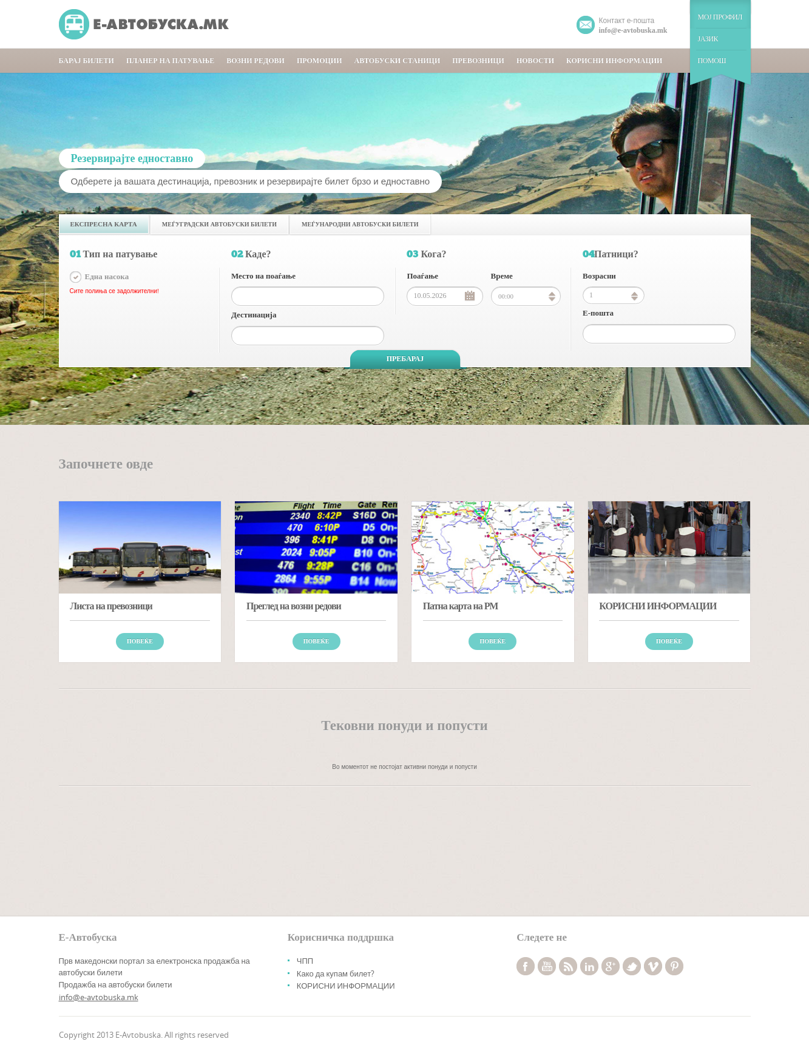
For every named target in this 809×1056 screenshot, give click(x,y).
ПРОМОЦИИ (319, 60)
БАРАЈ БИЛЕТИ (86, 60)
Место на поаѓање (263, 275)
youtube (547, 966)
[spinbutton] (614, 295)
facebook (525, 966)
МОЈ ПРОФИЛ (720, 17)
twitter (632, 966)
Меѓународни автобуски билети (360, 224)
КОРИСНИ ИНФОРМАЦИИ (614, 60)
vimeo (653, 966)
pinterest (674, 966)
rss (568, 966)
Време (502, 275)
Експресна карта (103, 224)
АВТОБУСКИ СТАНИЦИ (397, 60)
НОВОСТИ (535, 60)
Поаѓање (422, 275)
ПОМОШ (712, 60)
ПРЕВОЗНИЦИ (478, 60)
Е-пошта (598, 312)
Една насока (107, 276)
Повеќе (140, 641)
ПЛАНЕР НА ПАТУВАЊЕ (170, 60)
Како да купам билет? (335, 973)
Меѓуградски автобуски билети (219, 224)
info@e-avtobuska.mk (98, 997)
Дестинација (253, 314)
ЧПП (305, 960)
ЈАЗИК (708, 39)
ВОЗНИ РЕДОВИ (255, 60)
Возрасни (599, 275)
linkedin (589, 966)
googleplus (610, 966)
